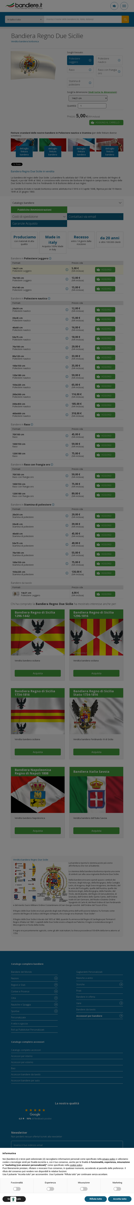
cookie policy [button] (76, 1165)
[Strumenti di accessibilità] (13, 1199)
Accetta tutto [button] (119, 1199)
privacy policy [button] (108, 1159)
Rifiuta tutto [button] (96, 1199)
